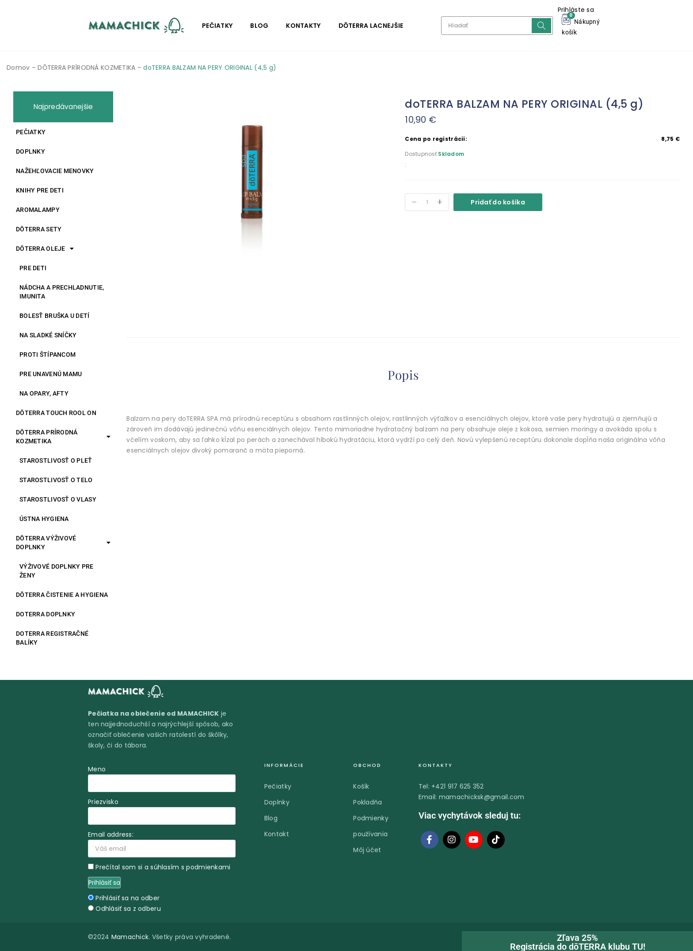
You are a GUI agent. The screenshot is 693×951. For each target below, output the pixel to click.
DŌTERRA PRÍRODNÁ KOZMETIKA (86, 67)
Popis (403, 375)
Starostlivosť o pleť (55, 460)
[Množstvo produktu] (427, 202)
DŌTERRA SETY (38, 229)
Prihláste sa (576, 9)
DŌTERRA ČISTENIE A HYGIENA (62, 594)
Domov (18, 67)
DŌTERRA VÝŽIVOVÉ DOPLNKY (63, 543)
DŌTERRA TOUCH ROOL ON (56, 412)
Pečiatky (217, 25)
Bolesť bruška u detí (54, 315)
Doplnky (30, 151)
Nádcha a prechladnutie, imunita (61, 292)
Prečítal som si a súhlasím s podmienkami (162, 867)
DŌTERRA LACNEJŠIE (371, 25)
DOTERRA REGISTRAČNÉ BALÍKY (52, 638)
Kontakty (303, 25)
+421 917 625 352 (457, 786)
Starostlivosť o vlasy (57, 499)
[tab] (403, 376)
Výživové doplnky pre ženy (56, 571)
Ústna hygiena (44, 518)
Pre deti (32, 268)
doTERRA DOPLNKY (45, 614)
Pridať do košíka (498, 202)
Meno (97, 769)
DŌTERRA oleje (45, 248)
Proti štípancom (47, 354)
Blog (259, 25)
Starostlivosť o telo (56, 479)
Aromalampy (38, 209)
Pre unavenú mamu (50, 373)
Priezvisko (103, 801)
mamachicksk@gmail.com (482, 796)
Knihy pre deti (40, 190)
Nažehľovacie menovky (55, 170)
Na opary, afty (44, 393)
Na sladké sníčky (47, 335)
